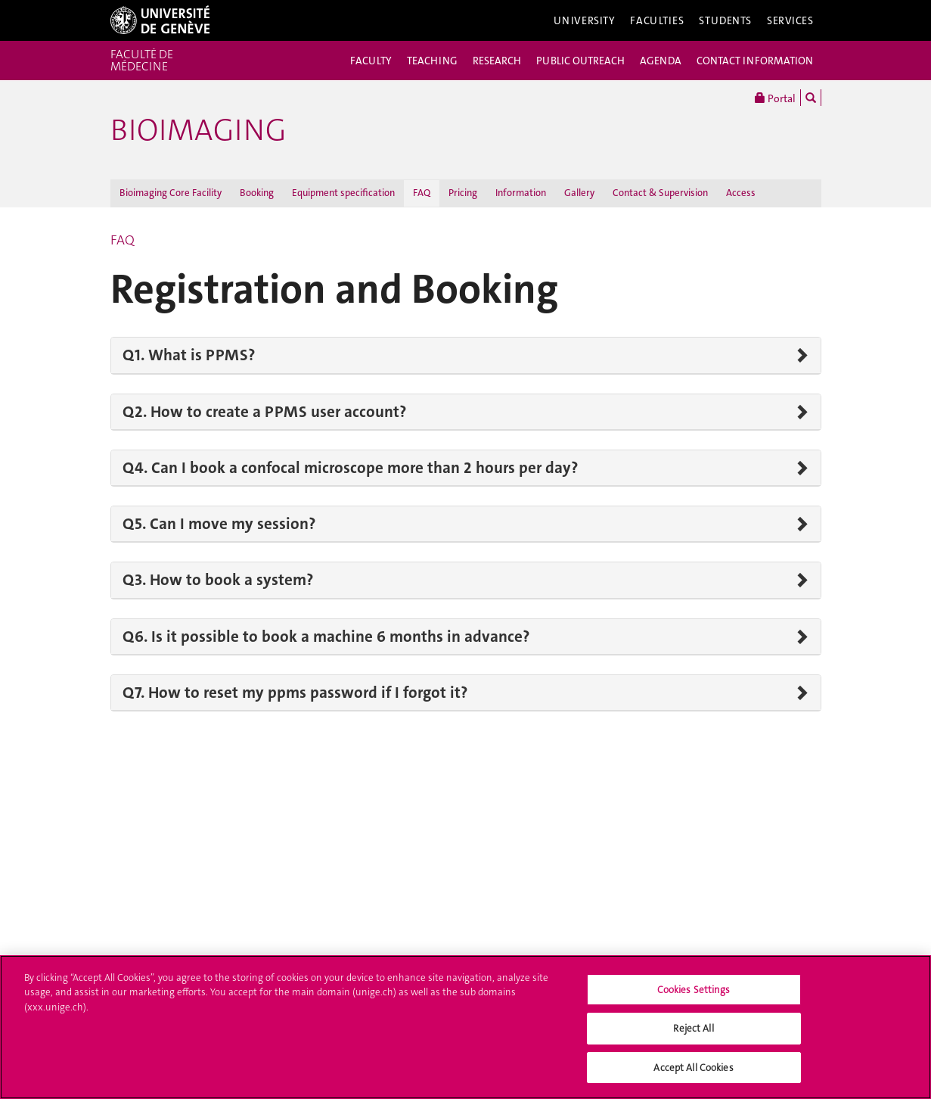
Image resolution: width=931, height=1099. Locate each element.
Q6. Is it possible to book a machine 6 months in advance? (326, 636)
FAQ (421, 192)
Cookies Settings (694, 994)
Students (725, 20)
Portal (775, 97)
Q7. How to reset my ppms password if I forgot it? (295, 692)
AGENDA (660, 60)
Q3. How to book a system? (218, 580)
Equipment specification (343, 192)
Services (790, 20)
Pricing (462, 192)
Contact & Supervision (660, 192)
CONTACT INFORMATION (755, 60)
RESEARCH (497, 60)
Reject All (693, 1034)
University (585, 20)
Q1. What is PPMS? (189, 355)
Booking (257, 192)
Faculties (657, 20)
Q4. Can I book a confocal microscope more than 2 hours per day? (350, 468)
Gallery (579, 192)
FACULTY (371, 60)
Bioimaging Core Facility (170, 192)
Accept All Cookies (693, 1073)
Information (520, 192)
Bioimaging (198, 130)
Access (741, 192)
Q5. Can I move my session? (219, 524)
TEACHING (432, 60)
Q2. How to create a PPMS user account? (264, 412)
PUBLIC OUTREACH (580, 60)
